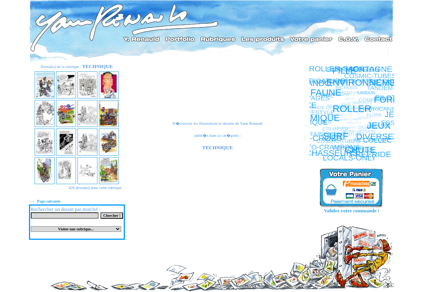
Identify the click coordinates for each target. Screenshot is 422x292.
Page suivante (48, 201)
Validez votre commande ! (351, 210)
